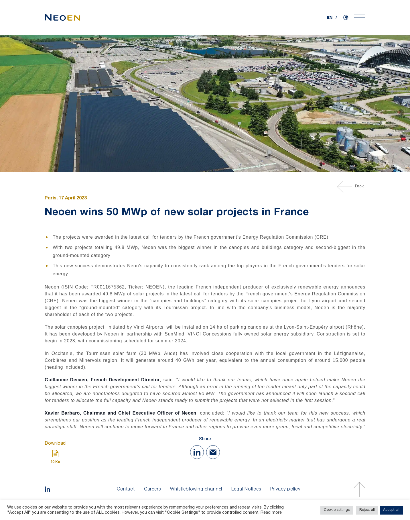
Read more (271, 513)
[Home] (62, 17)
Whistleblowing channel (196, 489)
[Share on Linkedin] (197, 452)
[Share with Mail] (213, 452)
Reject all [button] (367, 510)
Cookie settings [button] (337, 510)
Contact (126, 489)
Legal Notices (246, 489)
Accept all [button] (391, 510)
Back (351, 187)
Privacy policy (285, 489)
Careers (152, 489)
